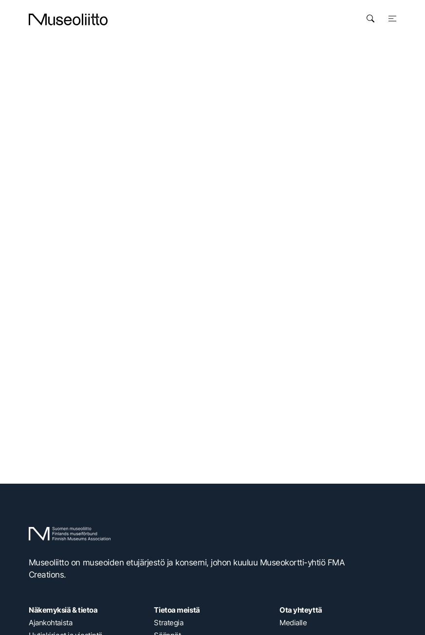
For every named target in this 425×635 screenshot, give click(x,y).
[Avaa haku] (370, 18)
